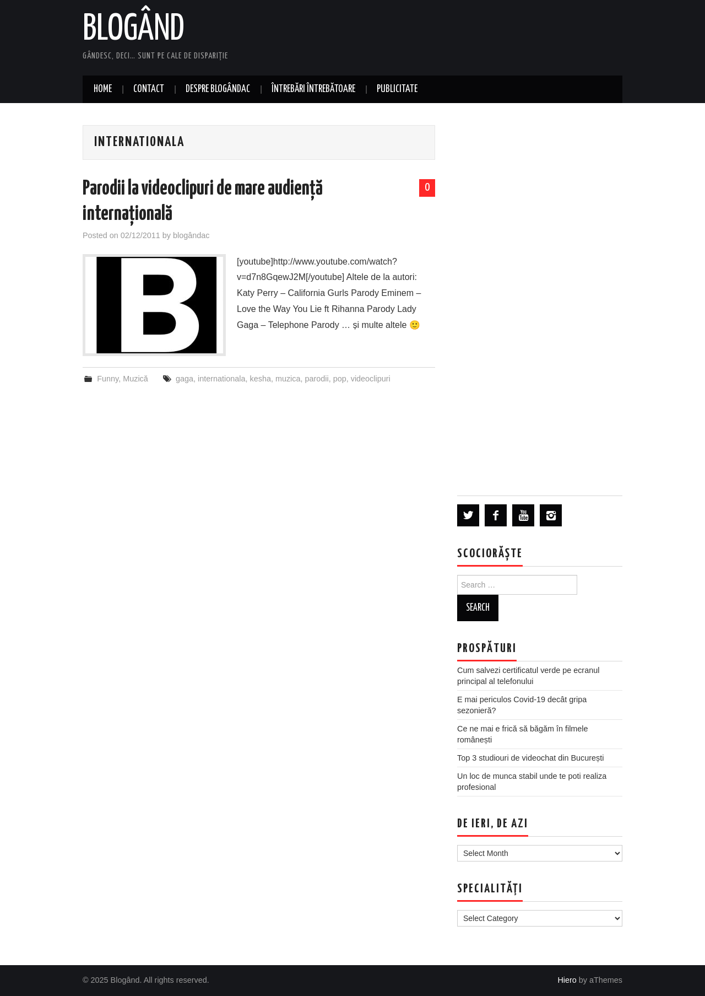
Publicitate (397, 89)
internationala (221, 378)
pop (339, 378)
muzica (288, 378)
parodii (317, 378)
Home (103, 89)
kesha (260, 378)
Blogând (134, 29)
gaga (184, 378)
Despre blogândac (218, 89)
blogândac (191, 235)
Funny (107, 378)
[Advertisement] (539, 298)
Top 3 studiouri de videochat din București (530, 757)
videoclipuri (371, 378)
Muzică (135, 378)
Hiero (566, 980)
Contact (148, 89)
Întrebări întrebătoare (313, 89)
